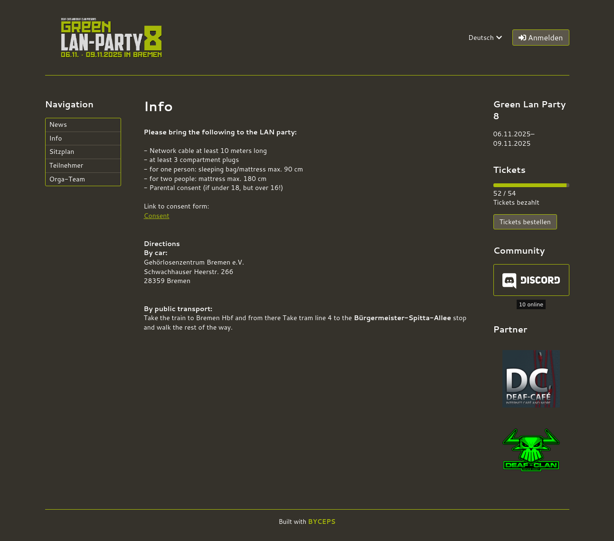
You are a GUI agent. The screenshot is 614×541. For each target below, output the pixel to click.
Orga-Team (67, 179)
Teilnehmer (66, 165)
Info (55, 138)
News (58, 124)
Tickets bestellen (525, 222)
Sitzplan (62, 151)
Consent (157, 215)
